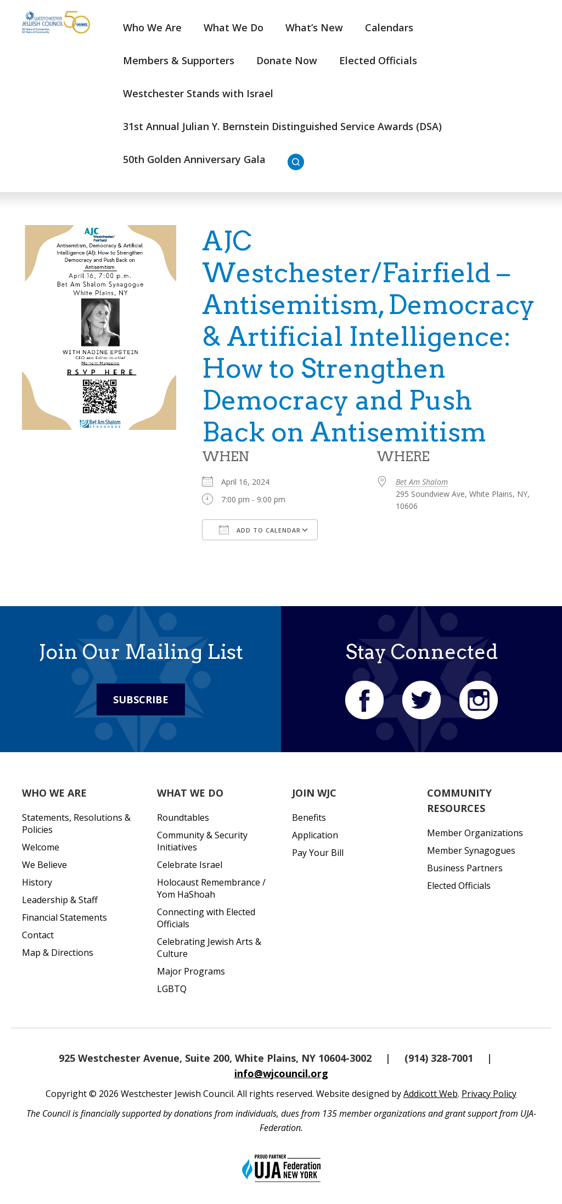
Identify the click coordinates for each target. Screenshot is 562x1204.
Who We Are (152, 27)
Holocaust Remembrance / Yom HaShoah (211, 888)
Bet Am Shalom (422, 482)
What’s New (314, 27)
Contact (38, 935)
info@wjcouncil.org (281, 1073)
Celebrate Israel (189, 865)
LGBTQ (172, 989)
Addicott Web (430, 1094)
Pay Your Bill (318, 853)
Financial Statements (64, 917)
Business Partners (465, 868)
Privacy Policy (489, 1094)
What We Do (233, 27)
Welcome (40, 847)
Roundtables (183, 817)
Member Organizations (475, 833)
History (37, 882)
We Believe (44, 865)
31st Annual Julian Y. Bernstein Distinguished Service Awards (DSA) (282, 126)
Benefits (309, 817)
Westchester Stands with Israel (198, 93)
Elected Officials (378, 60)
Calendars (389, 27)
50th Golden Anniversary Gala (194, 159)
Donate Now (286, 60)
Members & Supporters (178, 60)
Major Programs (191, 971)
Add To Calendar (260, 530)
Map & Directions (57, 953)
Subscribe (140, 699)
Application (315, 835)
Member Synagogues (471, 850)
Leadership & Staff (60, 900)
